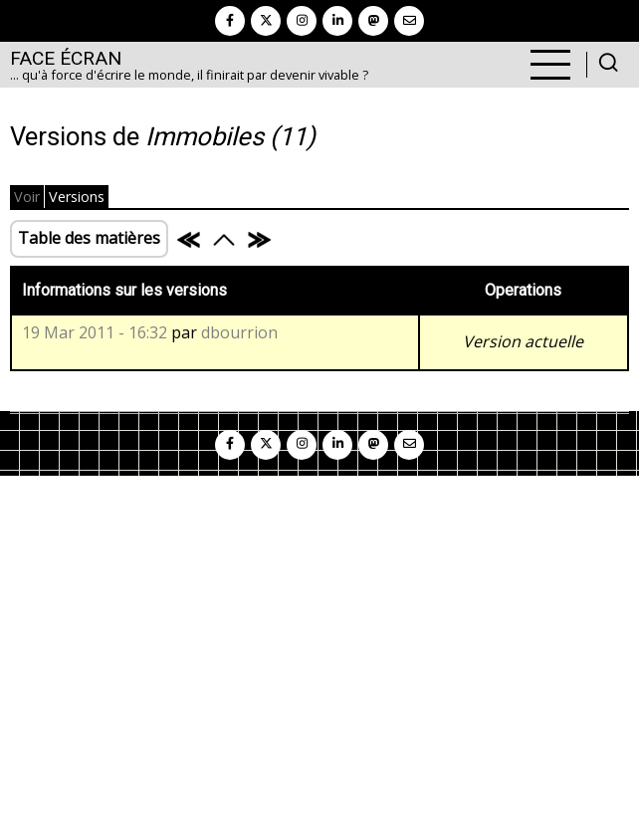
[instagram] (302, 21)
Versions (77, 196)
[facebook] (230, 21)
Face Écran (65, 58)
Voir (27, 196)
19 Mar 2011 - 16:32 (94, 332)
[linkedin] (337, 21)
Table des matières (89, 238)
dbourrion (239, 332)
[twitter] (266, 21)
